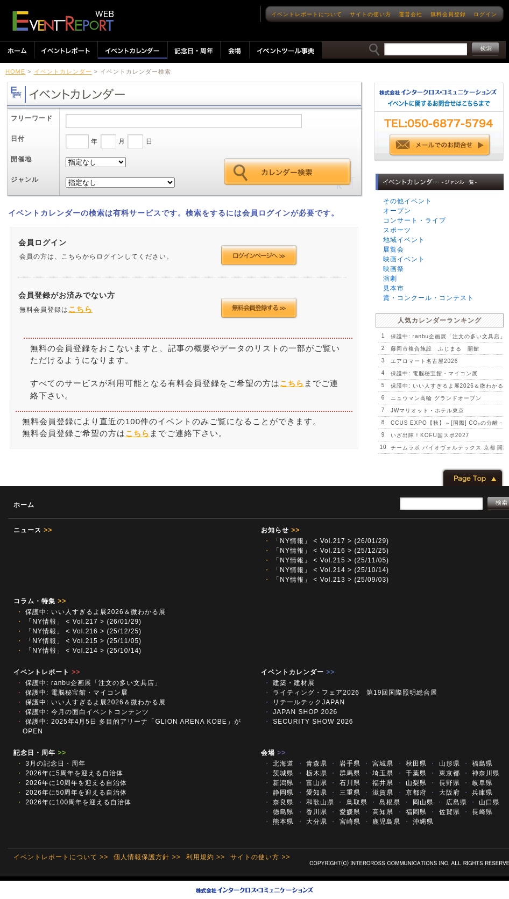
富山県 (312, 783)
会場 (273, 753)
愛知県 (312, 792)
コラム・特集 (39, 601)
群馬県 (345, 773)
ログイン (485, 14)
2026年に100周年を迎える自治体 (73, 802)
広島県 (451, 802)
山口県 (485, 802)
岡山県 (419, 802)
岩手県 (345, 763)
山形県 (444, 763)
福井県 (378, 783)
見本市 (393, 288)
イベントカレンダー (63, 71)
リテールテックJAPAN (308, 702)
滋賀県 (378, 792)
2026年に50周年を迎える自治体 (71, 792)
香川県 (312, 812)
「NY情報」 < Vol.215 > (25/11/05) (326, 560)
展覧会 (393, 249)
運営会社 (410, 14)
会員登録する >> (259, 308)
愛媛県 (345, 812)
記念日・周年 (39, 753)
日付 (18, 138)
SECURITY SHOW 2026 (308, 721)
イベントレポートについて (306, 14)
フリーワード (32, 118)
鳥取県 (352, 802)
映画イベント (404, 259)
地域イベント (404, 240)
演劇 (390, 278)
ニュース (32, 530)
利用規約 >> (205, 857)
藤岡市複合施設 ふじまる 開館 (435, 349)
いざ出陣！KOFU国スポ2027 (430, 435)
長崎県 (478, 812)
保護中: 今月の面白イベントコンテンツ (82, 712)
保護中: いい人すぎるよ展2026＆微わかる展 (91, 612)
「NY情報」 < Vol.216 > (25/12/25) (326, 550)
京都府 (412, 792)
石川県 (345, 783)
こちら (80, 309)
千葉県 (412, 773)
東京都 (444, 773)
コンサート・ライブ (414, 220)
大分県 (312, 821)
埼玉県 (378, 773)
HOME (15, 71)
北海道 (279, 763)
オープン (397, 211)
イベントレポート (46, 672)
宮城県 (378, 763)
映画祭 (393, 269)
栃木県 (312, 773)
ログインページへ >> (259, 255)
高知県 (378, 812)
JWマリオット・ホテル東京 (427, 410)
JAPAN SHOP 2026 (300, 712)
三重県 (345, 792)
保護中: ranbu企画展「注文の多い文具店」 (448, 336)
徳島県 (279, 812)
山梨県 (412, 783)
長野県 (444, 783)
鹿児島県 (381, 821)
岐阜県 (478, 783)
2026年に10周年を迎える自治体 (71, 783)
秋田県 (412, 763)
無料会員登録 (448, 14)
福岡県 (412, 812)
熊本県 (279, 821)
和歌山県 (315, 802)
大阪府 (444, 792)
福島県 (478, 763)
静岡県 (279, 792)
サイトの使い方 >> (260, 857)
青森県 (312, 763)
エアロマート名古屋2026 (424, 361)
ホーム (23, 505)
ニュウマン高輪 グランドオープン (436, 398)
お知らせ (280, 530)
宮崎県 (345, 821)
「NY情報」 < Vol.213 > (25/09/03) (326, 579)
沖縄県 (419, 821)
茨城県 (279, 773)
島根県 (385, 802)
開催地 (21, 159)
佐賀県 (444, 812)
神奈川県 (481, 773)
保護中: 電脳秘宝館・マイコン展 (434, 373)
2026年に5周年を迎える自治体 (69, 773)
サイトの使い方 (370, 14)
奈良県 (279, 802)
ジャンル (25, 179)
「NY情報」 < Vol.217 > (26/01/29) (326, 541)
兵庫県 (478, 792)
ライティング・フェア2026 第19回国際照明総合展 (354, 692)
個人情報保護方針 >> (147, 857)
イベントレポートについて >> (60, 857)
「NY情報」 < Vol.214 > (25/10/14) (326, 570)
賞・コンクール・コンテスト (428, 298)
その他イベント (407, 201)
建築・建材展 (293, 683)
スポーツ (397, 230)
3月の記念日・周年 (51, 763)
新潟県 (279, 783)
